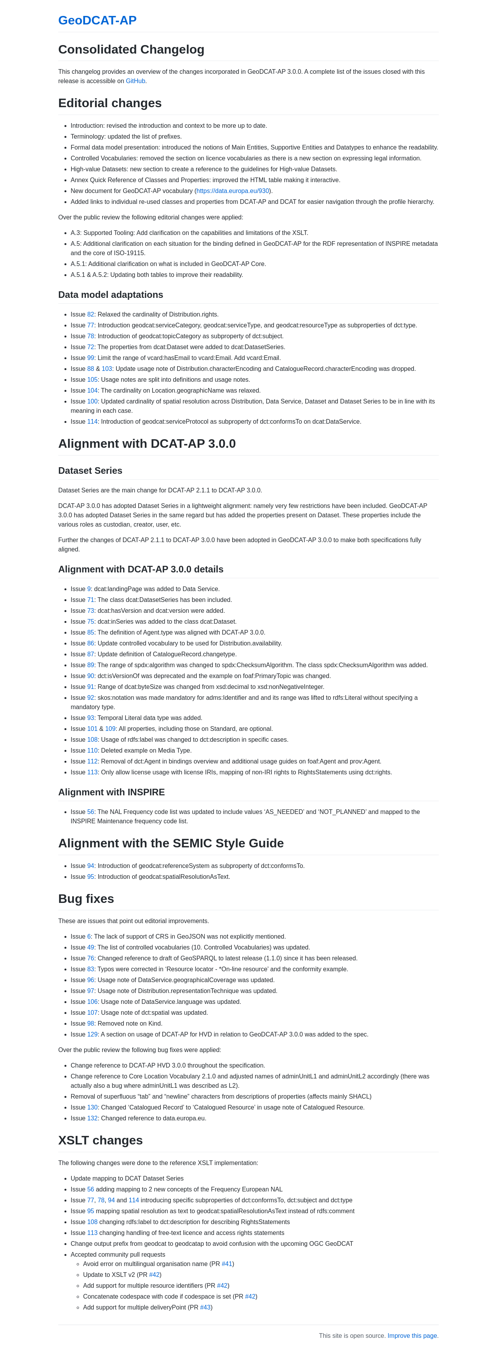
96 (90, 980)
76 (90, 958)
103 (107, 368)
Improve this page (412, 1335)
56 (90, 812)
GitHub (135, 81)
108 (92, 739)
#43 (205, 1307)
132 (92, 1118)
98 (90, 1023)
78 (90, 336)
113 (92, 772)
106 (92, 1001)
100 (92, 401)
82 (90, 314)
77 (90, 325)
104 (92, 390)
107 (92, 1012)
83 (90, 969)
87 (90, 654)
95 (90, 876)
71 (90, 600)
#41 (227, 1264)
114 (92, 421)
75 (90, 621)
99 (90, 358)
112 (92, 761)
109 (110, 728)
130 (92, 1107)
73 (90, 610)
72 (90, 347)
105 (92, 379)
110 (92, 750)
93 (90, 718)
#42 (154, 1274)
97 (90, 991)
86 (90, 643)
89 (90, 665)
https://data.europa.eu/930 (232, 191)
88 (90, 368)
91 (90, 686)
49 (90, 947)
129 (92, 1034)
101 (92, 728)
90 (90, 676)
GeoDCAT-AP (97, 20)
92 (90, 697)
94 (90, 866)
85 (90, 632)
